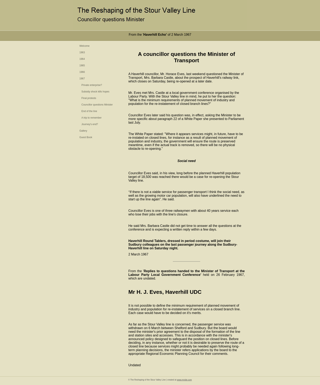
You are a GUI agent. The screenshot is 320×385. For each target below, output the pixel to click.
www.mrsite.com (184, 380)
